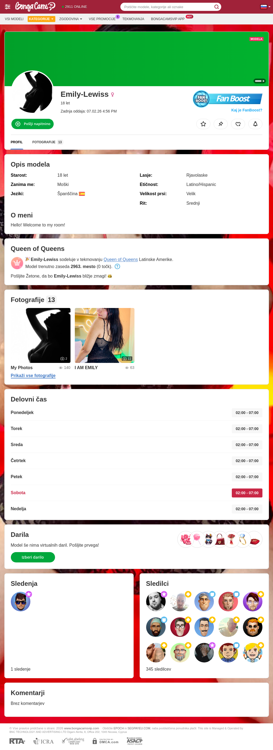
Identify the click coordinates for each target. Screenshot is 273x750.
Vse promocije (103, 18)
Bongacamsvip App (169, 18)
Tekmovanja (133, 19)
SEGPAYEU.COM (139, 728)
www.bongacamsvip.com (81, 728)
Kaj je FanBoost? (246, 110)
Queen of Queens (121, 259)
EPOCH (119, 728)
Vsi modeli (14, 19)
